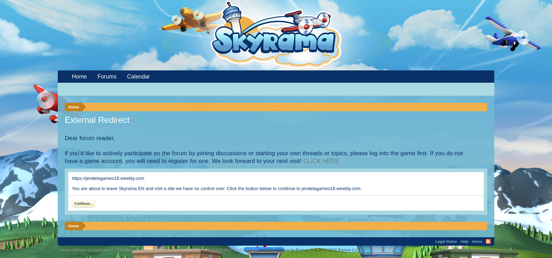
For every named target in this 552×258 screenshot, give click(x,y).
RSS (488, 241)
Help (464, 241)
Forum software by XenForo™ (207, 250)
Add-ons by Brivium (309, 250)
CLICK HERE (321, 161)
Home (79, 77)
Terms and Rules (450, 250)
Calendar (138, 77)
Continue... (83, 203)
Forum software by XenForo (108, 250)
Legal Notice (446, 241)
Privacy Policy (481, 250)
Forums (107, 77)
